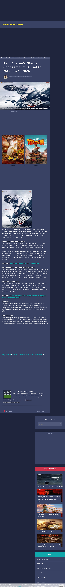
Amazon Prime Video (43, 559)
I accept (61, 586)
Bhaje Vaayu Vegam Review (46, 531)
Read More (22, 400)
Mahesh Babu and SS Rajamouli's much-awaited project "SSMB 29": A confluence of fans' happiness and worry (49, 499)
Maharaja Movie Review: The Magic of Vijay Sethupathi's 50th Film (49, 545)
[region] (32, 10)
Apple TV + (40, 563)
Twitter (28, 400)
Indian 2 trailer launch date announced (24, 263)
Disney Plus (40, 573)
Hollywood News (41, 577)
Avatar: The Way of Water (44, 568)
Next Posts (42, 411)
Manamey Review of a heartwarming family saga (48, 515)
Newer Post (8, 411)
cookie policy (21, 586)
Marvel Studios (41, 582)
